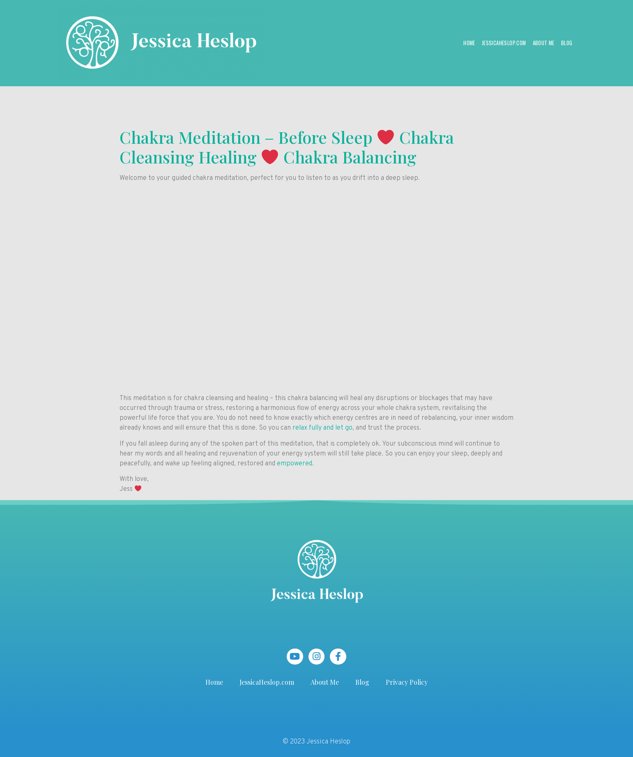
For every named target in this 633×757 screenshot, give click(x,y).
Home (469, 43)
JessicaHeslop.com (504, 43)
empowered (294, 464)
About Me (544, 43)
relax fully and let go (322, 428)
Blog (567, 43)
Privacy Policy (407, 682)
